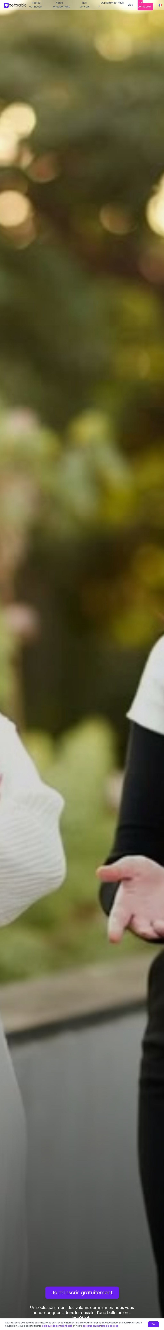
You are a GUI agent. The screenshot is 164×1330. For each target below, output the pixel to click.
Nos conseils (84, 4)
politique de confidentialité (57, 1325)
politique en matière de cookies (100, 1325)
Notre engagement (61, 4)
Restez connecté (35, 4)
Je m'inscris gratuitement (82, 1292)
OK (153, 1324)
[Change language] (160, 5)
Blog (130, 5)
